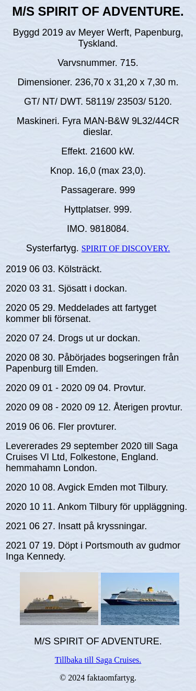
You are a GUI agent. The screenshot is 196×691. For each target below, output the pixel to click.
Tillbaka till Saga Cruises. (98, 659)
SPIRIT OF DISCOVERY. (126, 248)
